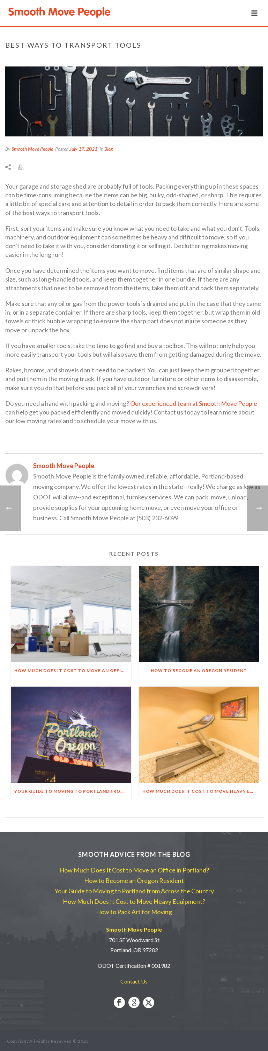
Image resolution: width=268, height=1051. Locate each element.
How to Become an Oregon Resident (199, 670)
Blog (108, 149)
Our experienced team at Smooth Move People (193, 403)
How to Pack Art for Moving (134, 912)
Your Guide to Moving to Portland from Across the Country (72, 791)
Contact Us (134, 981)
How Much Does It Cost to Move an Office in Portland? (72, 670)
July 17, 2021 (83, 149)
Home (172, 59)
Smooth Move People (32, 149)
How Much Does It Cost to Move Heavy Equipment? (200, 791)
